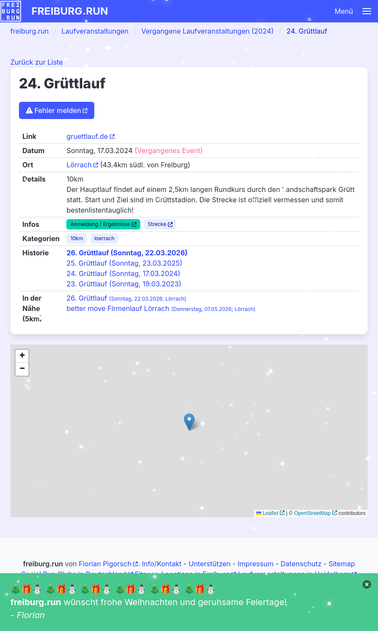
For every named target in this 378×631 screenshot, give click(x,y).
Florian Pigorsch (105, 563)
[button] (235, 11)
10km (76, 238)
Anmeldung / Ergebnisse (100, 224)
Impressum (256, 563)
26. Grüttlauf (126, 298)
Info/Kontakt (162, 563)
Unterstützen (210, 563)
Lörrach (79, 164)
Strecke (157, 224)
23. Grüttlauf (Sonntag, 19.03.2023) (123, 283)
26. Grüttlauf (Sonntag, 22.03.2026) (126, 252)
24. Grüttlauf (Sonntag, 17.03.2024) (123, 273)
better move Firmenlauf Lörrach (160, 308)
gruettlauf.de (87, 136)
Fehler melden (53, 110)
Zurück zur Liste (36, 62)
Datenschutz (301, 563)
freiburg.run (69, 11)
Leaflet (267, 513)
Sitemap (341, 563)
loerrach (104, 238)
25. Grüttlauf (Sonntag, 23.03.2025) (124, 263)
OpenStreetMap (312, 513)
